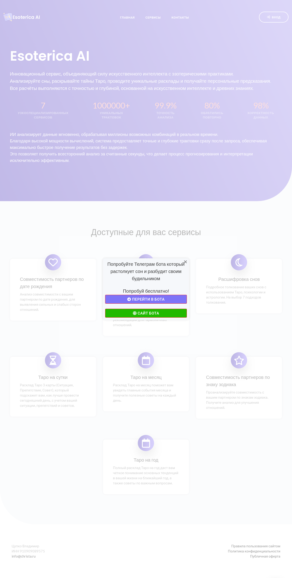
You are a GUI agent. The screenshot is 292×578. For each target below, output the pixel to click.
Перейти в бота (145, 299)
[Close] (185, 262)
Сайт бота (146, 313)
